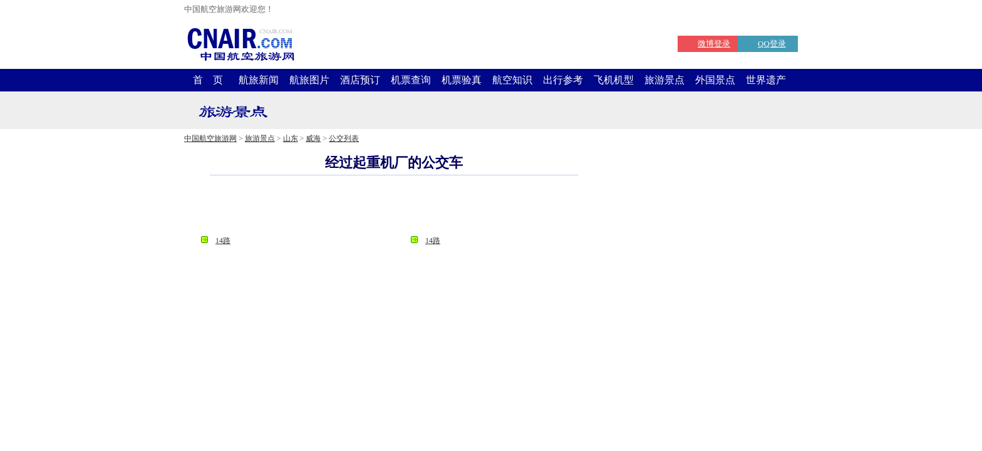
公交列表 (344, 138)
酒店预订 (360, 80)
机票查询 (411, 80)
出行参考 (563, 80)
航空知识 (512, 80)
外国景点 (715, 80)
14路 (222, 240)
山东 (290, 138)
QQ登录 (772, 43)
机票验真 (462, 80)
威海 (313, 138)
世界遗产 (766, 80)
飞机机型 (614, 80)
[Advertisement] (393, 209)
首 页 (208, 80)
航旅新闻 (259, 80)
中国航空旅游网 (210, 138)
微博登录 (714, 43)
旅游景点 (664, 80)
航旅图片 (309, 80)
